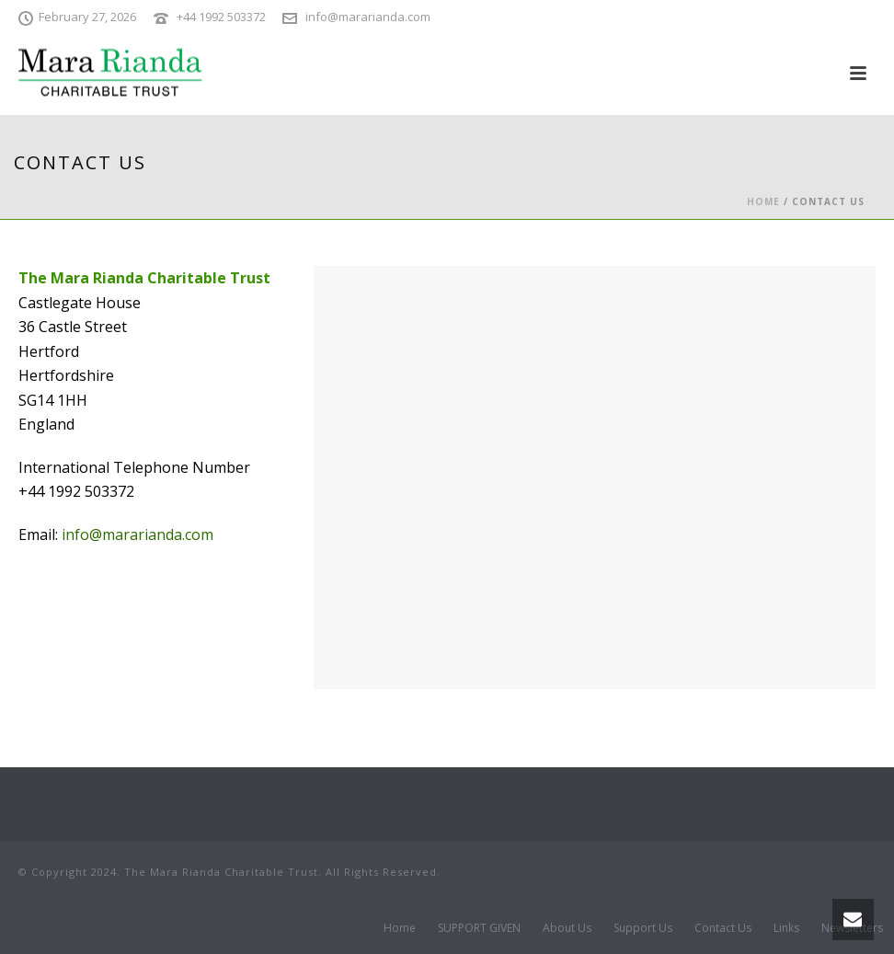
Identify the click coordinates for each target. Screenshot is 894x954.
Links (786, 928)
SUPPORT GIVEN (479, 928)
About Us (567, 928)
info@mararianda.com (367, 16)
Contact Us (722, 928)
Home (763, 201)
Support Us (642, 928)
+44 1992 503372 (221, 16)
